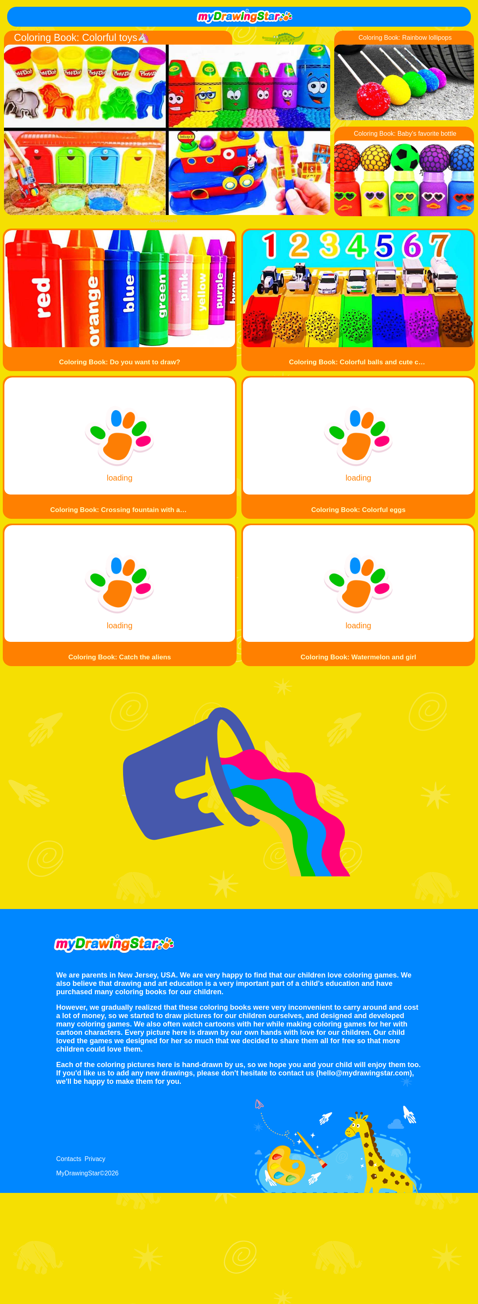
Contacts (68, 1158)
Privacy (94, 1158)
